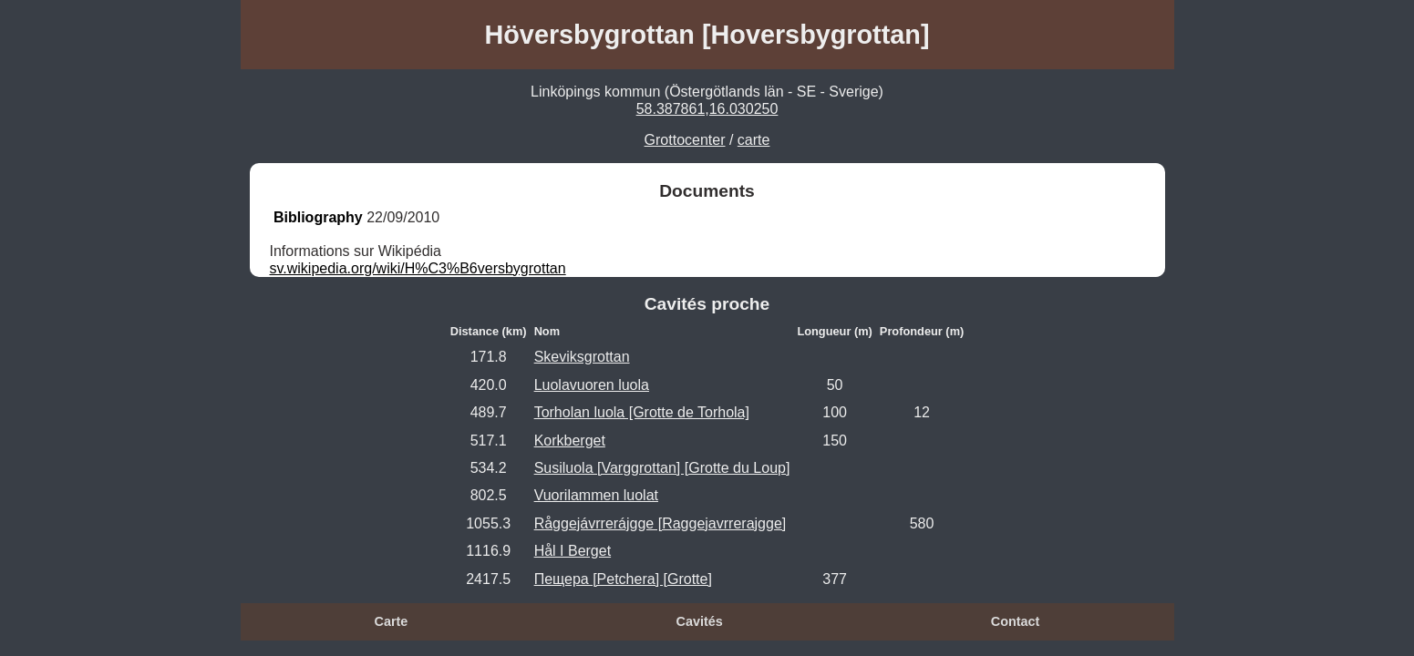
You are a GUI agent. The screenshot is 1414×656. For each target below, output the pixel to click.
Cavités (699, 621)
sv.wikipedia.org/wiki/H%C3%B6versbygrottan (418, 268)
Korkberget (569, 440)
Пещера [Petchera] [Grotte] (623, 579)
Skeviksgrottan (582, 356)
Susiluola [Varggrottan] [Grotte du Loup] (662, 468)
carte (754, 140)
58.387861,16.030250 (707, 109)
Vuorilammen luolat (596, 495)
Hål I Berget (572, 551)
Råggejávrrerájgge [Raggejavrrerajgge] (660, 523)
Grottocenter (685, 140)
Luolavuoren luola (591, 385)
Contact (1015, 621)
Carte (391, 621)
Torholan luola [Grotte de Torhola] (641, 412)
